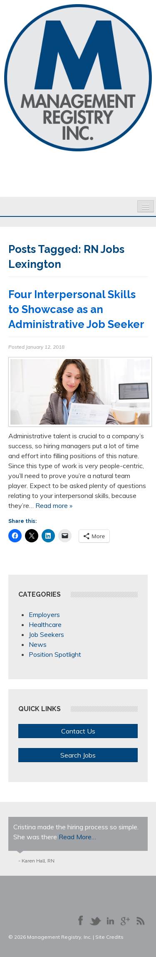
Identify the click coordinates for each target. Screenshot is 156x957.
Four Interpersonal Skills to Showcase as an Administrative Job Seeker (76, 309)
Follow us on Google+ (125, 920)
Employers (44, 614)
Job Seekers (46, 634)
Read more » (53, 505)
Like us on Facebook (80, 920)
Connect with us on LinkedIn (110, 920)
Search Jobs (78, 755)
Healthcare (45, 624)
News (38, 644)
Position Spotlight (55, 654)
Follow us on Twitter (95, 920)
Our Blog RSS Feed (140, 920)
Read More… (77, 837)
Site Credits (109, 937)
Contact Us (78, 731)
